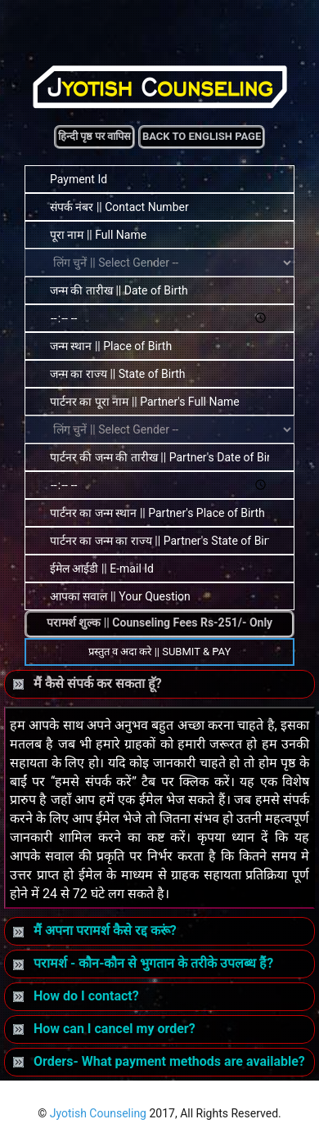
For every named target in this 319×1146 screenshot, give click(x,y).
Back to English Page (201, 136)
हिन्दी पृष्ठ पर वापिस (95, 136)
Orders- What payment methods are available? (159, 1061)
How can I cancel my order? (104, 1028)
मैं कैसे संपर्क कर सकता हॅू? (87, 683)
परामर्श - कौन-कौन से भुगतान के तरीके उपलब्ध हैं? (143, 963)
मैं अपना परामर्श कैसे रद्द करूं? (95, 930)
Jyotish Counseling (98, 1113)
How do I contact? (76, 996)
